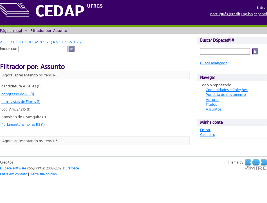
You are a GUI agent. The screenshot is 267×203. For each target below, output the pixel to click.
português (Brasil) (225, 14)
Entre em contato (13, 174)
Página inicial (11, 30)
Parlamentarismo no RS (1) (23, 124)
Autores (212, 99)
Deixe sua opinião (43, 174)
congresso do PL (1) (17, 94)
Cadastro (207, 134)
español (260, 14)
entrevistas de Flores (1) (20, 101)
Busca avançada (213, 63)
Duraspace (71, 168)
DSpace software (13, 168)
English (247, 14)
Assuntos (213, 109)
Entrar (262, 7)
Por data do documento (226, 94)
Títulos (211, 104)
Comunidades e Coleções (227, 89)
